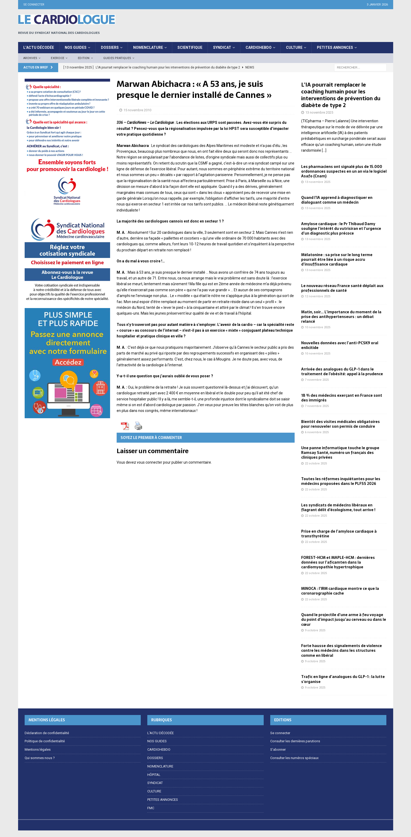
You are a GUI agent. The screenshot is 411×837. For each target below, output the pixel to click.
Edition (83, 58)
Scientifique (189, 47)
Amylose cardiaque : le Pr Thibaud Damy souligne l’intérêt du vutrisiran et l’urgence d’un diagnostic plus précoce (341, 228)
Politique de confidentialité (45, 741)
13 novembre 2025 (319, 112)
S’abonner (278, 749)
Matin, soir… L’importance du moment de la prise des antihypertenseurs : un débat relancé (341, 316)
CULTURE (294, 47)
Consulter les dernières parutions (295, 741)
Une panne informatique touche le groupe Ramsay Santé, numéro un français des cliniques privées (340, 452)
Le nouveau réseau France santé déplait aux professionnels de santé (342, 288)
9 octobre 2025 (315, 630)
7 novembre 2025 (317, 380)
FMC (150, 808)
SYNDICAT (222, 47)
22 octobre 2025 (316, 463)
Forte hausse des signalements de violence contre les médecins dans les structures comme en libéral (341, 650)
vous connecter (149, 462)
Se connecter (33, 4)
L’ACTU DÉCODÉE (38, 47)
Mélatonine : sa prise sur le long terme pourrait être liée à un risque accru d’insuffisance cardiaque (336, 259)
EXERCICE (57, 58)
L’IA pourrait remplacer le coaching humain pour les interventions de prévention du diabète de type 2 (340, 95)
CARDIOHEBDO (158, 749)
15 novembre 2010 (137, 110)
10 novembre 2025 (317, 327)
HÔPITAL (153, 775)
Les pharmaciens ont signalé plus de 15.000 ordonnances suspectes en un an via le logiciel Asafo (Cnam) (344, 171)
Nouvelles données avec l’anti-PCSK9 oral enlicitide (339, 345)
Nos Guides (75, 47)
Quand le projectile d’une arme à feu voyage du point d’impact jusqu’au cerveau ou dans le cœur (343, 619)
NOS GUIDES (157, 741)
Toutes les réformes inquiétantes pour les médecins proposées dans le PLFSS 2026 (340, 481)
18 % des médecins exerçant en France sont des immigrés (341, 398)
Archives (30, 58)
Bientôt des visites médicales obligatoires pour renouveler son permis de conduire (340, 424)
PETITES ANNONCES (335, 47)
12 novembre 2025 (317, 296)
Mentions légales (38, 749)
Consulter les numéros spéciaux (294, 758)
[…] (324, 150)
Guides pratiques (117, 58)
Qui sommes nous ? (40, 758)
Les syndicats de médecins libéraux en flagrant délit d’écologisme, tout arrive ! (338, 507)
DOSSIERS (110, 47)
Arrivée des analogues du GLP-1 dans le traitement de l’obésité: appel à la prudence (342, 371)
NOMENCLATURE (148, 47)
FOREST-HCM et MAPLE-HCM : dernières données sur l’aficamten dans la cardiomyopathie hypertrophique (338, 562)
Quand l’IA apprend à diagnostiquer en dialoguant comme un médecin (336, 200)
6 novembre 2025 (317, 432)
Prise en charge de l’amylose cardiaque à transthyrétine (339, 533)
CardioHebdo (259, 47)
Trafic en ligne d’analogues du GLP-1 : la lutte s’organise (343, 679)
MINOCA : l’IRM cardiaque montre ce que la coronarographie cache (340, 591)
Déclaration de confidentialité (47, 733)
